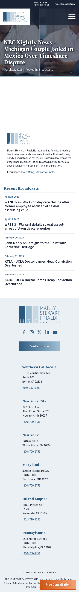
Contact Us (39, 346)
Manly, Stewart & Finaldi (41, 172)
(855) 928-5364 (41, 4)
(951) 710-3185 (31, 519)
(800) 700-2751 (31, 422)
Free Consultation (65, 4)
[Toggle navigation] (72, 16)
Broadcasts (46, 70)
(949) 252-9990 (31, 388)
